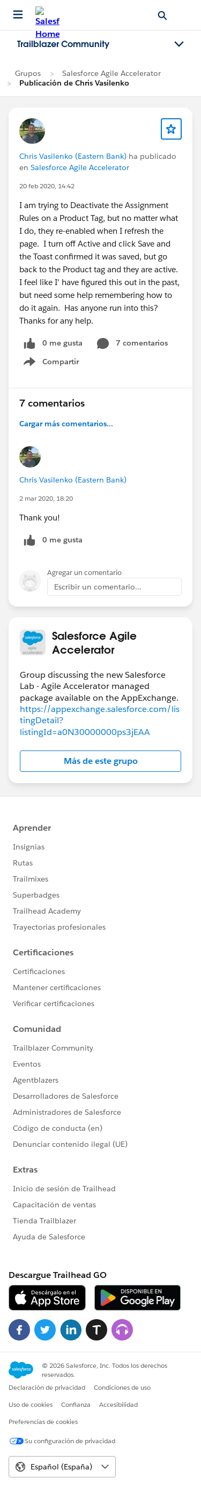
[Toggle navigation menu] (179, 44)
